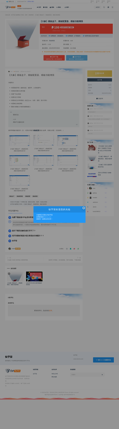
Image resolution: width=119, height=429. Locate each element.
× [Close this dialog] (83, 208)
